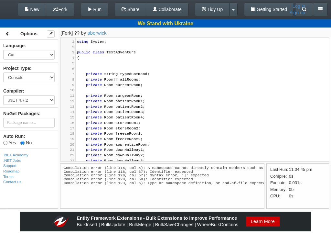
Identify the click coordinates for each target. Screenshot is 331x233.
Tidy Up (212, 9)
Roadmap (11, 171)
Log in (299, 6)
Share (130, 9)
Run (95, 9)
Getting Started (269, 9)
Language (14, 45)
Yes (9, 142)
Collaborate (167, 9)
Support (9, 165)
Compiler (13, 91)
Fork (60, 9)
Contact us (12, 182)
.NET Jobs (12, 160)
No (26, 142)
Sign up (297, 12)
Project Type (16, 68)
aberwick (96, 33)
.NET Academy (15, 155)
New (32, 9)
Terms (8, 176)
